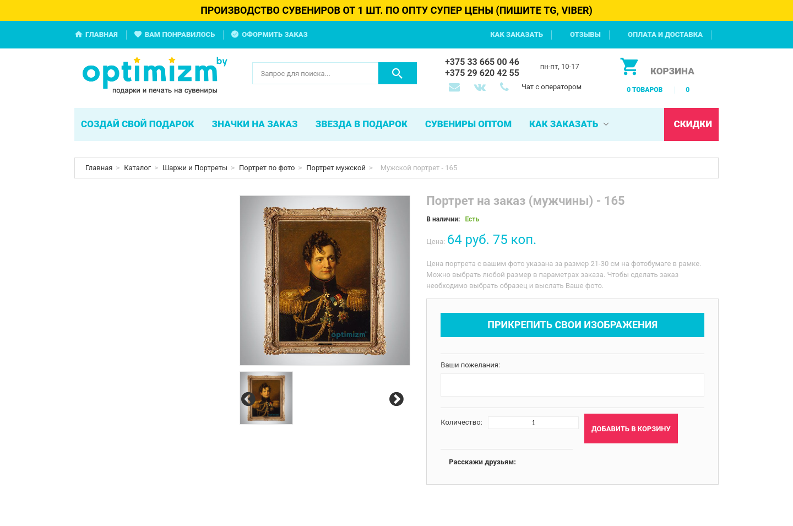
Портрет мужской (336, 168)
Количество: (461, 422)
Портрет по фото (267, 168)
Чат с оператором (552, 87)
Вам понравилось (180, 34)
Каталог (137, 168)
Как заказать (516, 34)
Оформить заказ (275, 34)
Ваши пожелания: (470, 365)
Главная (101, 34)
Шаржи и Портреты (194, 168)
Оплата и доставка (665, 34)
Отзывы (585, 34)
